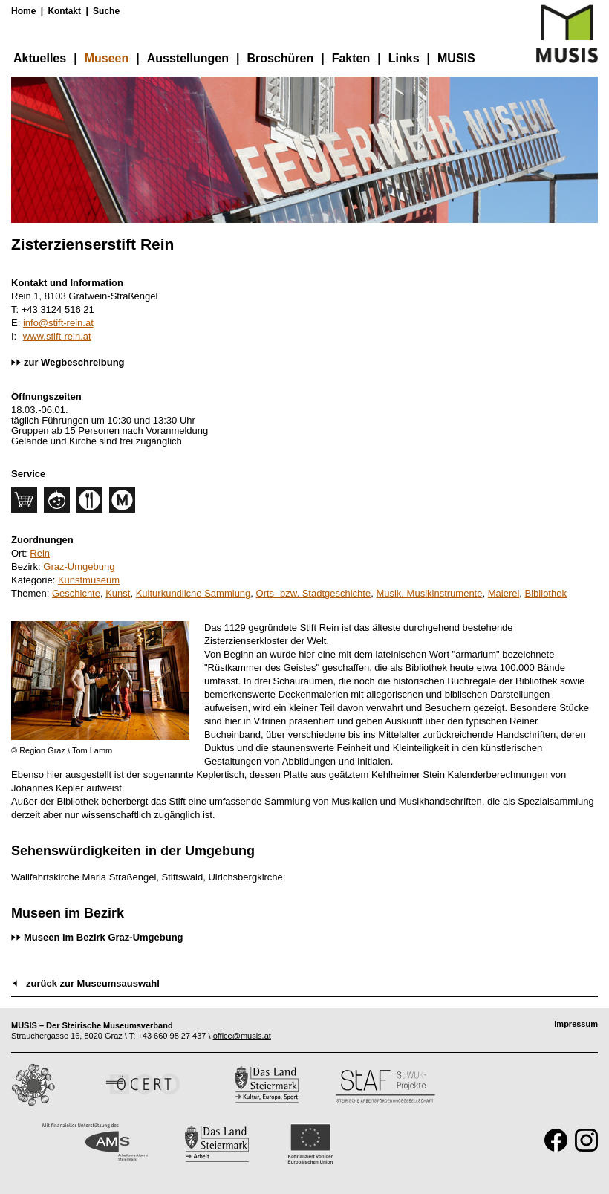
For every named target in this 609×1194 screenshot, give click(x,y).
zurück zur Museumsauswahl (93, 983)
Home (23, 11)
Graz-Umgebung (78, 566)
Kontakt (64, 11)
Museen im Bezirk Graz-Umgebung (103, 937)
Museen (107, 58)
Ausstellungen (188, 58)
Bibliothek (546, 593)
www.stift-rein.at (57, 336)
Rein (40, 553)
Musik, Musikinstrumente (429, 593)
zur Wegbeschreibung (74, 362)
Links (404, 58)
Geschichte (76, 593)
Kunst (117, 593)
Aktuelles (39, 58)
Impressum (576, 1023)
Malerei (504, 593)
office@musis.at (242, 1035)
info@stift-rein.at (58, 322)
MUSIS (456, 58)
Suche (106, 11)
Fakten (351, 58)
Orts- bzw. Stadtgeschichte (313, 593)
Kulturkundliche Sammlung (193, 593)
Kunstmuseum (89, 579)
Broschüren (280, 58)
